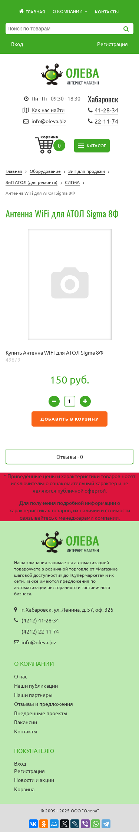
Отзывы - (69, 456)
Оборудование (45, 171)
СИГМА (72, 182)
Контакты (107, 11)
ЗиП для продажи (86, 171)
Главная (14, 171)
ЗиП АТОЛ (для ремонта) (31, 182)
